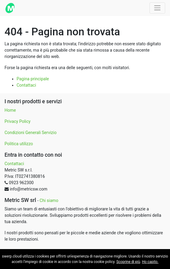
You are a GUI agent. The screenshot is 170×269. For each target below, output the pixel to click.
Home (10, 110)
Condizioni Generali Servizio (31, 132)
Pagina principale (33, 78)
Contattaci (26, 85)
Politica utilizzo (19, 143)
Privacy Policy (17, 121)
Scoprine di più (128, 262)
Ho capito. (150, 262)
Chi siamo (48, 200)
